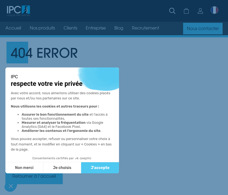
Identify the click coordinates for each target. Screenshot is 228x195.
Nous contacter (203, 29)
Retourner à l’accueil (34, 176)
